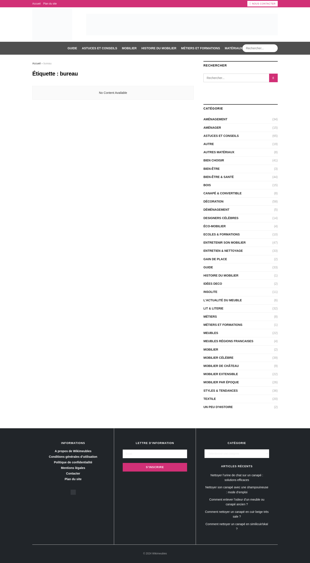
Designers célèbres (221, 218)
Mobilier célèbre (218, 357)
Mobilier (129, 48)
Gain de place (215, 259)
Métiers (210, 316)
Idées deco (212, 283)
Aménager (212, 127)
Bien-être (211, 168)
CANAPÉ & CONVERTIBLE (222, 193)
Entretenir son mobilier (224, 242)
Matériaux (233, 48)
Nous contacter (263, 3)
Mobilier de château (221, 366)
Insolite (210, 292)
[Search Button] (274, 48)
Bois (207, 185)
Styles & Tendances (220, 390)
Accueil (36, 3)
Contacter (73, 473)
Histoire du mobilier (158, 48)
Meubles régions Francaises (228, 341)
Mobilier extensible (220, 374)
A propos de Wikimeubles (73, 451)
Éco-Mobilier (214, 226)
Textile (209, 399)
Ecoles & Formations (221, 234)
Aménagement (215, 119)
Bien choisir (213, 160)
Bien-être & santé (218, 177)
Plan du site (50, 3)
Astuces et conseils (99, 48)
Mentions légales (73, 468)
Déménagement (216, 209)
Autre (208, 144)
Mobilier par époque (221, 382)
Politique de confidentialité (73, 462)
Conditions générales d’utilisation (73, 456)
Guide (72, 48)
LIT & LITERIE (213, 308)
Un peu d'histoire (218, 407)
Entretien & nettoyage (223, 250)
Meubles (210, 333)
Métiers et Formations (200, 48)
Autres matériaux (218, 152)
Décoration (213, 201)
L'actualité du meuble (222, 300)
